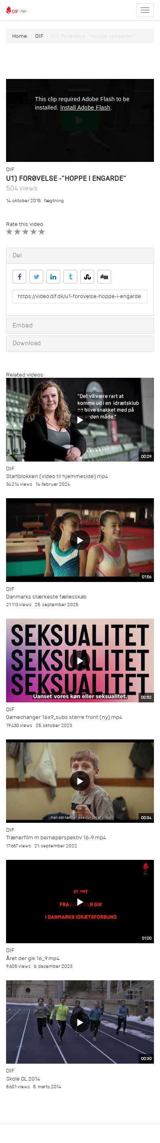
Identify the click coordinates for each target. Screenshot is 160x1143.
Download (27, 343)
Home (19, 36)
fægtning (54, 200)
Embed (23, 325)
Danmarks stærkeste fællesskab (46, 596)
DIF (39, 36)
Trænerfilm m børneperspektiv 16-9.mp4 (56, 837)
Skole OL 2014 (23, 1079)
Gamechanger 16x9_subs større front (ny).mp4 (64, 717)
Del (17, 255)
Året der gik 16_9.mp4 (32, 958)
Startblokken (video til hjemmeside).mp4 (57, 476)
